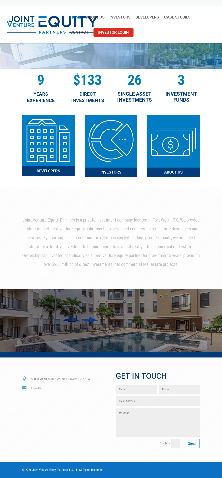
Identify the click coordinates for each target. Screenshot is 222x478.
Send (192, 443)
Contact (79, 33)
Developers (147, 17)
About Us (95, 17)
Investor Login (113, 32)
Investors (120, 17)
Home (75, 17)
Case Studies (177, 17)
